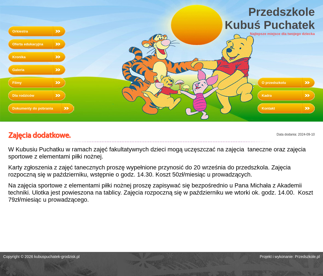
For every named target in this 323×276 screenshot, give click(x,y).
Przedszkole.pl (307, 256)
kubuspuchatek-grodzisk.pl (57, 256)
